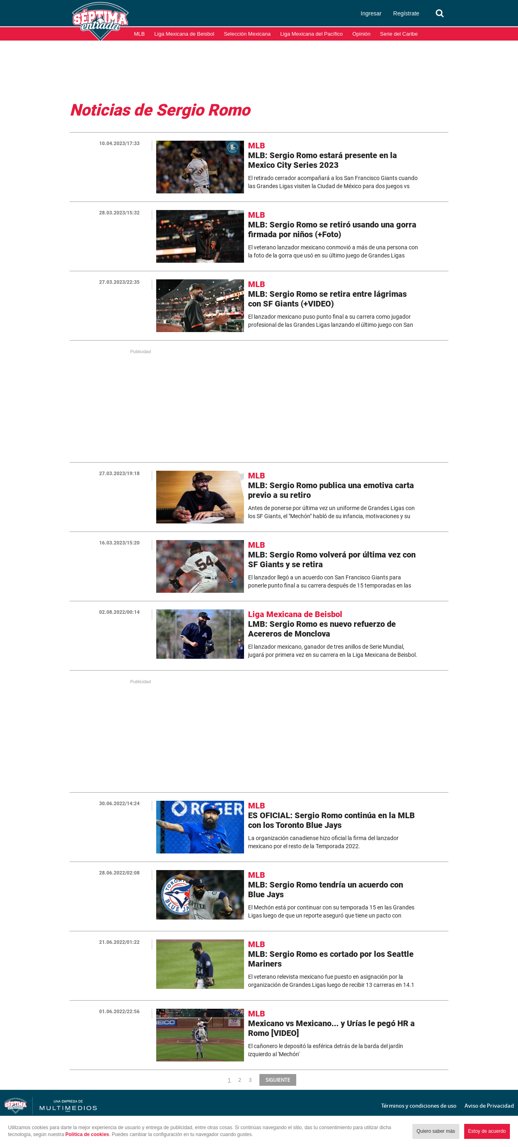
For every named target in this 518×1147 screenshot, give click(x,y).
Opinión (361, 34)
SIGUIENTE (277, 1080)
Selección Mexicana (247, 34)
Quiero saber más (435, 1131)
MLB (139, 34)
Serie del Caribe (399, 34)
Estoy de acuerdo (487, 1131)
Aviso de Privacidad (489, 1105)
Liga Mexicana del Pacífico (311, 34)
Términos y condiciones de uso (418, 1105)
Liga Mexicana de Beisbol (184, 34)
